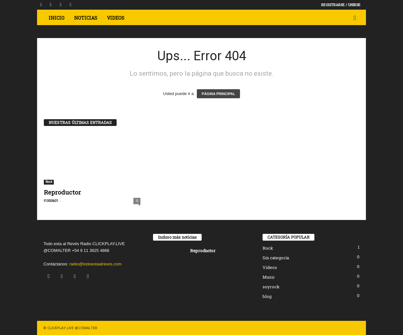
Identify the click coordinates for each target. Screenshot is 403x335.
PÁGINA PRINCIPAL (218, 94)
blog (267, 296)
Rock (48, 182)
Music (269, 277)
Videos (270, 267)
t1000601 (51, 201)
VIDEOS (115, 18)
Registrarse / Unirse (340, 4)
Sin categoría (276, 258)
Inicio (56, 18)
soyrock (271, 287)
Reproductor (62, 192)
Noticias (85, 18)
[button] (356, 18)
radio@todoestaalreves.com (95, 264)
